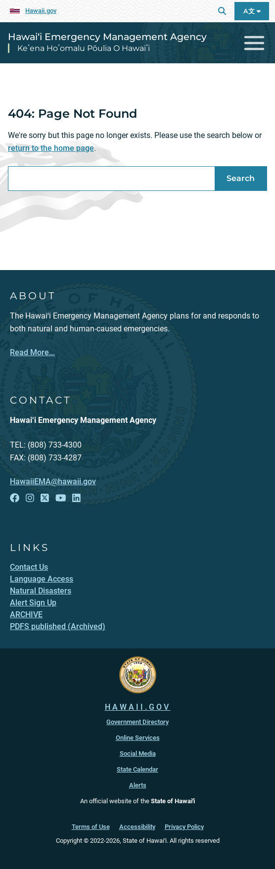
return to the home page (51, 148)
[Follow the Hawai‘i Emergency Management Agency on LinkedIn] (76, 498)
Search (241, 178)
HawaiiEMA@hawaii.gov (53, 481)
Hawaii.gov (40, 10)
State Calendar (137, 769)
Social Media (138, 753)
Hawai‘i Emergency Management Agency (107, 37)
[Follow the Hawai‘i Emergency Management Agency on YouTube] (60, 498)
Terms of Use (91, 826)
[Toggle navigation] (254, 42)
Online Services (138, 737)
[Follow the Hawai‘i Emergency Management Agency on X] (45, 498)
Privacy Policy (184, 826)
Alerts (137, 785)
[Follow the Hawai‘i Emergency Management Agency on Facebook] (14, 498)
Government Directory (137, 722)
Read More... (32, 352)
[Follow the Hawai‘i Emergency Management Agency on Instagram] (30, 498)
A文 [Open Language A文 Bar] (252, 11)
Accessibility (137, 826)
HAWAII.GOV (138, 707)
